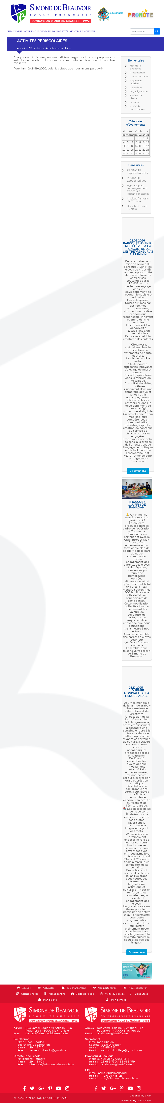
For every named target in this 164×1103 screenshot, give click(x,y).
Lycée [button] (65, 31)
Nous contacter (138, 988)
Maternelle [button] (29, 31)
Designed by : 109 (140, 1095)
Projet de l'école (139, 76)
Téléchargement (76, 988)
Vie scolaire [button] (76, 31)
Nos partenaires (107, 988)
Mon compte (118, 1000)
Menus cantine (57, 994)
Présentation (137, 72)
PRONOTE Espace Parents (137, 172)
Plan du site (50, 1000)
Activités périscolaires (137, 108)
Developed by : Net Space (135, 1100)
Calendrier (136, 87)
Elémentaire (35, 48)
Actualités (48, 988)
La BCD (134, 102)
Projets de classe (136, 97)
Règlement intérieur (136, 82)
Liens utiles (141, 994)
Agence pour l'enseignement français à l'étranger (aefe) (138, 189)
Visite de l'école (85, 994)
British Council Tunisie (137, 207)
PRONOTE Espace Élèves (136, 179)
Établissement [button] (14, 31)
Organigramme (139, 91)
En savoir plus (138, 471)
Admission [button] (89, 31)
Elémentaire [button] (44, 31)
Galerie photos (29, 994)
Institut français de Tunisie (138, 200)
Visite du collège (115, 994)
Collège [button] (56, 31)
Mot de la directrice (135, 67)
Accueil (21, 48)
